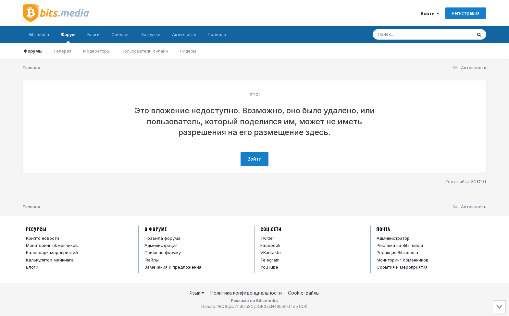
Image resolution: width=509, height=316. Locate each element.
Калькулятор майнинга (50, 259)
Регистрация (465, 13)
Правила (217, 34)
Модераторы (96, 51)
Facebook (270, 245)
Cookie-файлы (303, 293)
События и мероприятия (402, 267)
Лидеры (188, 51)
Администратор (393, 238)
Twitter (267, 238)
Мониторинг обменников (52, 245)
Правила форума (162, 238)
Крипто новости (42, 238)
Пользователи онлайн (144, 51)
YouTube (269, 267)
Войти (430, 13)
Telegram (269, 259)
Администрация (161, 245)
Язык (197, 293)
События (120, 34)
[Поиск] (410, 34)
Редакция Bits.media (397, 252)
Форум (68, 37)
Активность (184, 34)
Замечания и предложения (172, 267)
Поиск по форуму (162, 252)
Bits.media (39, 34)
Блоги (93, 34)
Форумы (33, 51)
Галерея (62, 51)
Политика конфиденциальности (246, 293)
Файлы (151, 259)
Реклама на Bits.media (400, 245)
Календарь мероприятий (52, 252)
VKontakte (270, 252)
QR (303, 306)
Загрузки (150, 34)
